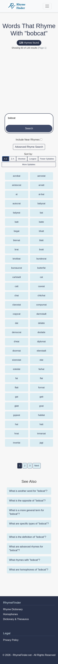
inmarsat (41, 433)
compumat (41, 304)
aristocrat (16, 185)
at (16, 194)
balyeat (16, 212)
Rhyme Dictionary (13, 609)
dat (16, 323)
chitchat (41, 295)
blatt (41, 240)
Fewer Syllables (47, 159)
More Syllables (28, 164)
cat (41, 277)
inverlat (16, 442)
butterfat (41, 268)
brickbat (16, 258)
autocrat (17, 203)
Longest (32, 159)
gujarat (16, 415)
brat (17, 249)
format (41, 387)
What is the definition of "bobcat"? (27, 537)
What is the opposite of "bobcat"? (27, 500)
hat (16, 424)
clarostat (16, 304)
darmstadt (41, 314)
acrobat (16, 176)
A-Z (5, 159)
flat (41, 378)
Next (36, 465)
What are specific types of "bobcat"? (29, 523)
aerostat (41, 176)
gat (16, 396)
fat (16, 378)
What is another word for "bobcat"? (28, 491)
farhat (41, 369)
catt (16, 286)
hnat (16, 433)
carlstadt (16, 277)
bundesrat (41, 258)
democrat (16, 332)
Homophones (10, 614)
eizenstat (16, 360)
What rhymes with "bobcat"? (24, 560)
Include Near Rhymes (28, 139)
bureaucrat (16, 268)
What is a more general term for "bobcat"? (26, 512)
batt (16, 222)
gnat (41, 406)
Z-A (12, 159)
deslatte (41, 332)
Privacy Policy (11, 640)
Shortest (21, 159)
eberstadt (41, 350)
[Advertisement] (29, 80)
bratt (41, 249)
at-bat (41, 194)
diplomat (41, 341)
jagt (41, 442)
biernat (16, 240)
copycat (16, 314)
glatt (17, 406)
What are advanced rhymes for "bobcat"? (26, 548)
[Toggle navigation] (47, 6)
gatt (41, 396)
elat (41, 360)
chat (17, 295)
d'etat (16, 341)
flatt (16, 387)
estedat (16, 369)
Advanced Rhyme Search (29, 147)
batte (41, 222)
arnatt (41, 185)
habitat (41, 415)
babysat (41, 203)
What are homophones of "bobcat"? (28, 569)
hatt (41, 424)
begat (16, 231)
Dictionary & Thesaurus (16, 619)
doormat (17, 350)
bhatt (41, 231)
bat (41, 212)
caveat (41, 286)
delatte (41, 323)
